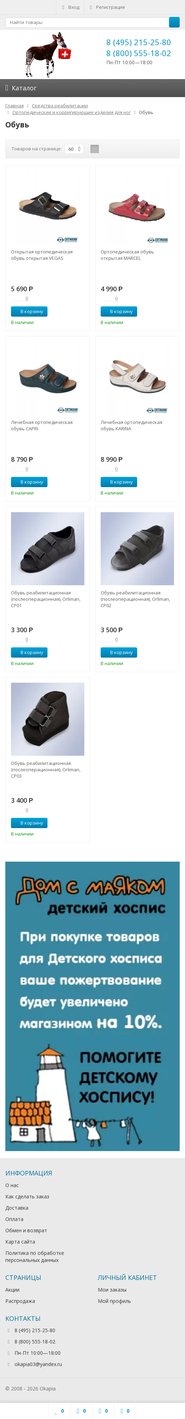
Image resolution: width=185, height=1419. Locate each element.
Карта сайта (20, 1241)
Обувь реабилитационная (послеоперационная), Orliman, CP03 (45, 769)
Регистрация (106, 7)
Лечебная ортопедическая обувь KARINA (131, 425)
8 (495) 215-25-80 (138, 42)
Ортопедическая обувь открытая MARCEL (127, 255)
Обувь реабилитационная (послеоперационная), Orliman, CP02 (135, 599)
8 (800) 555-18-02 (138, 53)
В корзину (28, 311)
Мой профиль (114, 1301)
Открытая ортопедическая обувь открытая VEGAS (42, 255)
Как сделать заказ (27, 1196)
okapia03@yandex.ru (38, 1364)
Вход (70, 7)
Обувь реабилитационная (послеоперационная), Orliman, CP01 (45, 599)
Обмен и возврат (26, 1230)
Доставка (16, 1207)
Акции (12, 1289)
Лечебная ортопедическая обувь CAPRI (42, 425)
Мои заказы (112, 1289)
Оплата (14, 1219)
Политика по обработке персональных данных (34, 1256)
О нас (12, 1185)
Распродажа (20, 1301)
